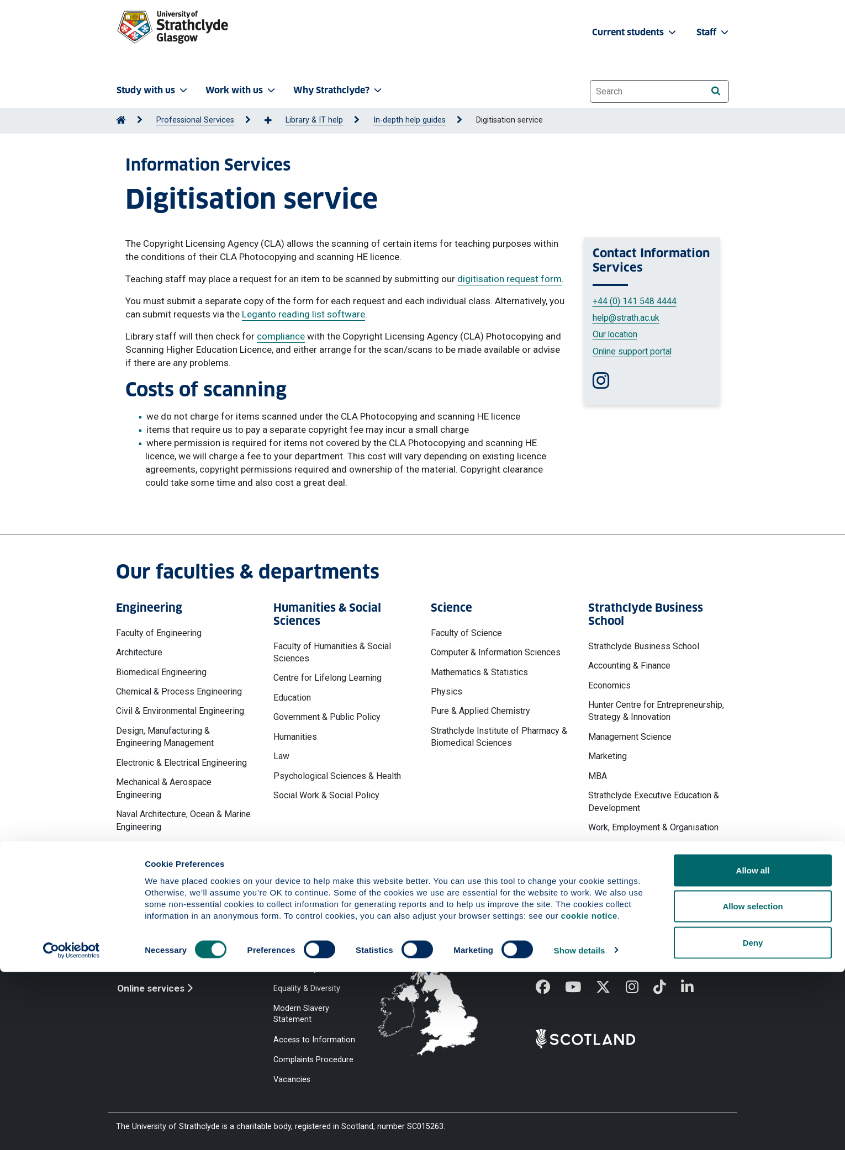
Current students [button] (635, 32)
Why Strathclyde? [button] (338, 90)
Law (281, 756)
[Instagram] (639, 988)
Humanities (295, 737)
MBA (597, 776)
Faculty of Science (466, 633)
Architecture (139, 652)
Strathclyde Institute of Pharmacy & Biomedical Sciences (499, 736)
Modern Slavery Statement (301, 1014)
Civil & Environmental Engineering (180, 711)
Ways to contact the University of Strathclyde (596, 934)
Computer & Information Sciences (496, 652)
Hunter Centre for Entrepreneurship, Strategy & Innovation (656, 710)
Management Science (630, 737)
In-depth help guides (409, 120)
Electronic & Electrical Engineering (181, 762)
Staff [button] (713, 32)
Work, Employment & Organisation (653, 827)
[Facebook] (550, 988)
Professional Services (195, 120)
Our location (615, 334)
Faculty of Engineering (159, 633)
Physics (446, 691)
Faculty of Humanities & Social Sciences (332, 652)
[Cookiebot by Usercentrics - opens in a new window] (71, 1128)
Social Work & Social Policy (326, 795)
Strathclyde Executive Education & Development (653, 801)
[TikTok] (667, 988)
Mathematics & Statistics (479, 672)
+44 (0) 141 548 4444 (635, 301)
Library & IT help (314, 120)
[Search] (715, 90)
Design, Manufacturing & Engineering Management (165, 736)
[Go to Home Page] (121, 120)
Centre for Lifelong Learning (327, 677)
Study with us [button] (153, 90)
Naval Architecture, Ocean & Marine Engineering (183, 820)
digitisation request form (509, 278)
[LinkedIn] (695, 988)
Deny (753, 1120)
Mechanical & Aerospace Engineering (164, 788)
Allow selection (752, 1084)
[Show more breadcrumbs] (274, 121)
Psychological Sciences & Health (337, 776)
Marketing (607, 756)
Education (292, 697)
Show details (579, 1128)
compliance (281, 336)
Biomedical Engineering (161, 672)
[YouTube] (580, 988)
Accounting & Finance (629, 665)
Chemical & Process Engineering (179, 691)
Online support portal (632, 351)
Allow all (753, 1048)
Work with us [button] (241, 90)
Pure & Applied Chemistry (480, 711)
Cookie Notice (298, 948)
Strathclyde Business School (643, 646)
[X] (610, 988)
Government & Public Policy (327, 717)
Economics (609, 685)
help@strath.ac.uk (626, 317)
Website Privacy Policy (313, 928)
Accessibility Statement (315, 968)
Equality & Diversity (306, 988)
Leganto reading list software (303, 314)
